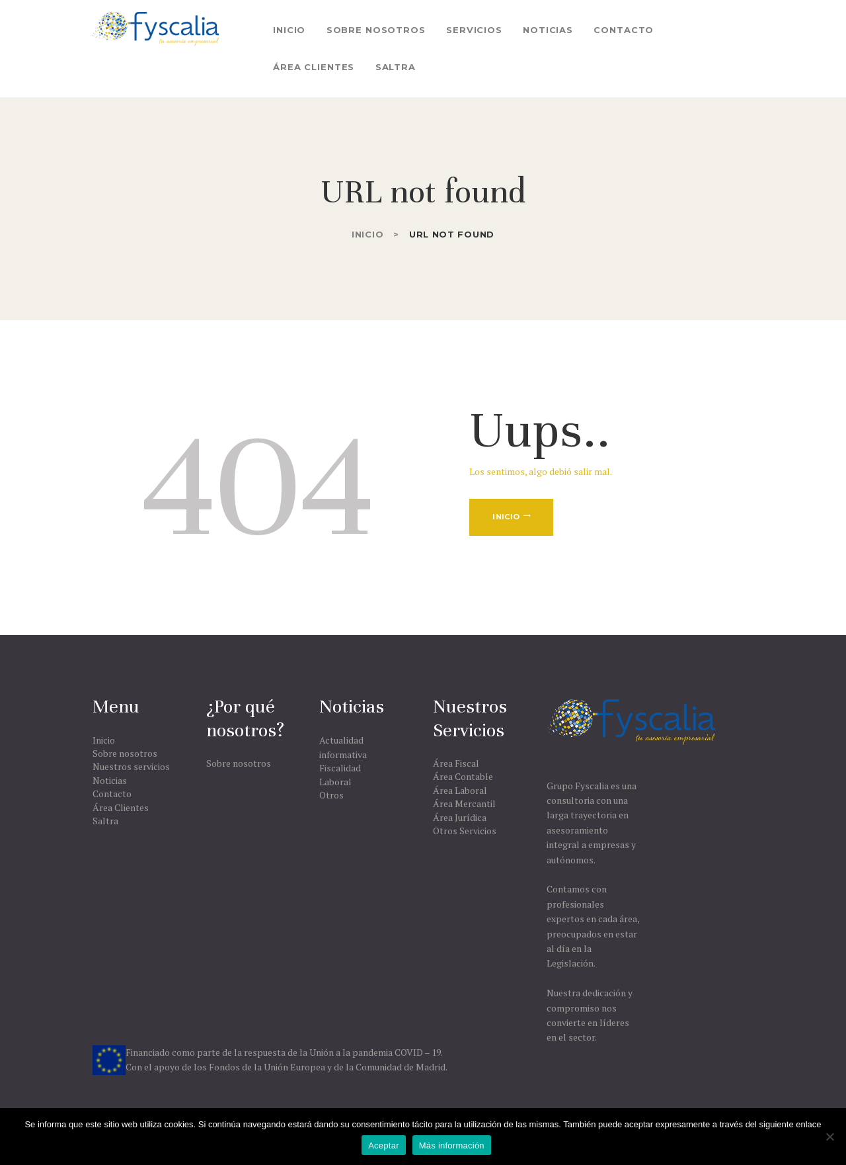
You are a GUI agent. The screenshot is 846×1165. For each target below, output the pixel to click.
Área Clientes (121, 807)
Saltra (105, 820)
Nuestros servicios (131, 766)
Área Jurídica (459, 817)
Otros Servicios (464, 830)
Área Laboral (460, 790)
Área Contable (463, 776)
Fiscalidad (340, 767)
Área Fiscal (456, 763)
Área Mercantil (464, 803)
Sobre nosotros (125, 753)
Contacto (112, 793)
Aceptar (383, 1145)
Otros (331, 795)
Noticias (110, 780)
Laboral (335, 781)
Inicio (367, 234)
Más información (451, 1145)
